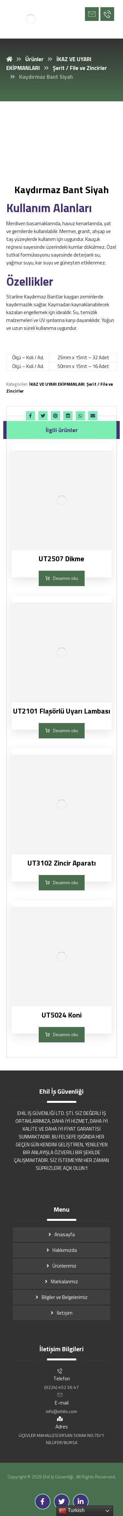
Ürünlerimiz (64, 1266)
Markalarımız (64, 1281)
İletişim (64, 1313)
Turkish (71, 1511)
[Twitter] (62, 1501)
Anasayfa (64, 1234)
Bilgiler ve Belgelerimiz (65, 1297)
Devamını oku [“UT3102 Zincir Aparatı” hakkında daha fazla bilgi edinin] (65, 882)
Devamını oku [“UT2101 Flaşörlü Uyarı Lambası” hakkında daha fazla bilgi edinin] (65, 730)
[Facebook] (43, 1501)
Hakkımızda (64, 1250)
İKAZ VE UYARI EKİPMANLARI (57, 384)
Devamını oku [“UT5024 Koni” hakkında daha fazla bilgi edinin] (65, 1034)
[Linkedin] (81, 1501)
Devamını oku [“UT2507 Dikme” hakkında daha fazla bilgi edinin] (65, 578)
